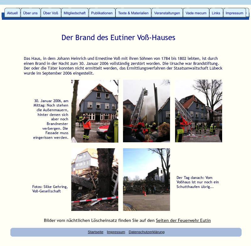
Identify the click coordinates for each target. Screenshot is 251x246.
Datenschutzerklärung (146, 232)
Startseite (96, 232)
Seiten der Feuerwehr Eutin (183, 220)
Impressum (116, 232)
